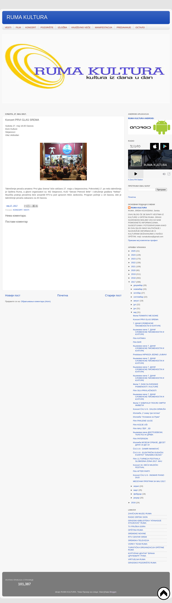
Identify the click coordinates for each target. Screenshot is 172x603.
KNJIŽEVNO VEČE (81, 27)
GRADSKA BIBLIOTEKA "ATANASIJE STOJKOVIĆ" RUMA (144, 522)
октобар (137, 293)
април (137, 486)
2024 (133, 255)
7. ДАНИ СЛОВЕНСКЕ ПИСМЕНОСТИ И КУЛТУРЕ (147, 324)
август (137, 301)
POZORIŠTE (47, 27)
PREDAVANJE (124, 27)
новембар (138, 289)
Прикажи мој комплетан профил (143, 240)
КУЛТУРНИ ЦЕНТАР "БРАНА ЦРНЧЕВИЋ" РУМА (141, 554)
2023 (133, 259)
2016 (133, 502)
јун (135, 308)
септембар (139, 297)
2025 (133, 251)
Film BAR (137, 342)
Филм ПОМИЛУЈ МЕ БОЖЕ (145, 316)
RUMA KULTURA (27, 17)
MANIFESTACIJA (103, 27)
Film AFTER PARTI (141, 471)
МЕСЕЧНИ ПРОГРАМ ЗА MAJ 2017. (149, 481)
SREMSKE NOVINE (137, 533)
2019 (133, 274)
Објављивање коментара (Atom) (36, 301)
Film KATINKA (139, 338)
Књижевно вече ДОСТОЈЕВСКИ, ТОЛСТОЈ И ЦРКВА (148, 433)
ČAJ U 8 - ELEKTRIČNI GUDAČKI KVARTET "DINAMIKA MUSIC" (148, 453)
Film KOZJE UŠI (140, 425)
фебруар (138, 494)
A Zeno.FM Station (135, 179)
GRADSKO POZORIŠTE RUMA (142, 563)
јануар (137, 498)
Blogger (113, 592)
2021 (133, 266)
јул (135, 304)
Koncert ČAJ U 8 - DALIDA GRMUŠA (149, 409)
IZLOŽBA (62, 27)
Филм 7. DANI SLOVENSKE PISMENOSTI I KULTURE (145, 385)
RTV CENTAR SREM (137, 537)
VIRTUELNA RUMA (136, 559)
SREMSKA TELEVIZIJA (138, 540)
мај (135, 312)
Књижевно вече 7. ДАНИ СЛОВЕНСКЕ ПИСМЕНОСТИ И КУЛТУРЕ (148, 331)
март (136, 490)
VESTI (8, 27)
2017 (133, 282)
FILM (18, 27)
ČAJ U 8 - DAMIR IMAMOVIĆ (146, 449)
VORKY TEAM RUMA (137, 544)
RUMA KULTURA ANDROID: (141, 118)
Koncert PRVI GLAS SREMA (145, 319)
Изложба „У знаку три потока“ (146, 413)
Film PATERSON (140, 439)
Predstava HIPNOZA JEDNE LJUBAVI (150, 354)
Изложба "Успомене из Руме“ (146, 417)
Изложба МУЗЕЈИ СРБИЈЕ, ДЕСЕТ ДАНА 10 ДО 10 (149, 443)
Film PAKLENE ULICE (143, 421)
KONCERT (30, 27)
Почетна (62, 295)
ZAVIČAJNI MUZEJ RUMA (140, 513)
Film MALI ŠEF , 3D (141, 428)
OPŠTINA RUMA (135, 530)
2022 (133, 262)
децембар (138, 285)
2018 (133, 278)
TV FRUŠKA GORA (137, 526)
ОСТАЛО (140, 27)
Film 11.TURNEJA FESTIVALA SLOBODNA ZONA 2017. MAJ (147, 460)
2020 (133, 270)
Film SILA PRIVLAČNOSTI (145, 390)
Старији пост (113, 295)
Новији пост (12, 295)
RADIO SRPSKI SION (138, 517)
